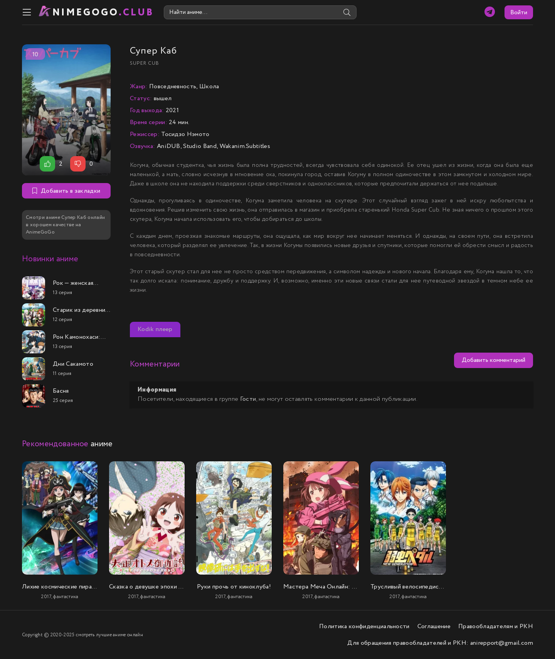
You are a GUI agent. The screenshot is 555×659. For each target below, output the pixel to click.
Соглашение (434, 626)
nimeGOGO (103, 12)
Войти (518, 12)
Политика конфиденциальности (364, 626)
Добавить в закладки (66, 191)
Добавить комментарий (493, 360)
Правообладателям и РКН (495, 626)
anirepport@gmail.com (501, 643)
